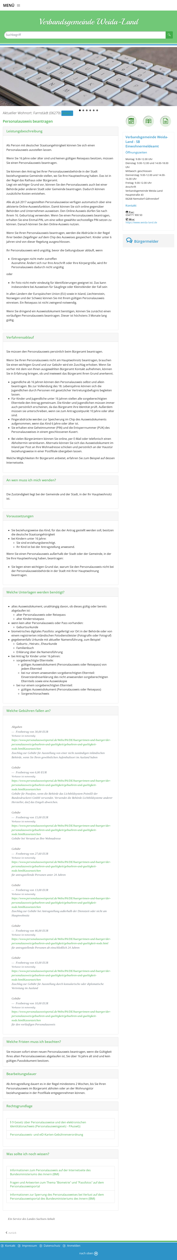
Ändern (67, 113)
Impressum (29, 1246)
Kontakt (9, 1246)
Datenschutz (51, 1246)
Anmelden (73, 1246)
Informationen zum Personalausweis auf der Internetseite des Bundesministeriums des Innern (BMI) (50, 1172)
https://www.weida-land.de (141, 222)
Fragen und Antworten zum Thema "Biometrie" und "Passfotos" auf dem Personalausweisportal (57, 1184)
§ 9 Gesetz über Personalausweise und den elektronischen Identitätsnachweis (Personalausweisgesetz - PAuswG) (48, 1124)
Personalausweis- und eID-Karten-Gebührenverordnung (46, 1134)
